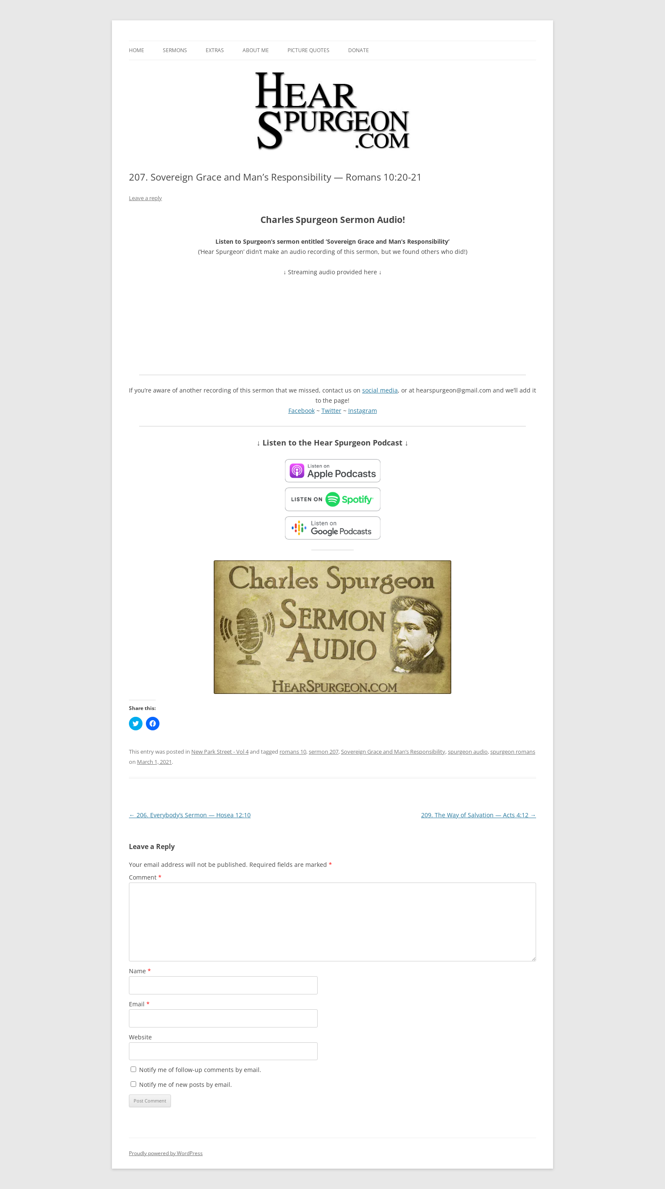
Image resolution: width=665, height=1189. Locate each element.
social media (380, 390)
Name (140, 971)
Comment (145, 877)
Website (140, 1037)
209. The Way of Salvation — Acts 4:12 (478, 815)
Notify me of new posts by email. (185, 1084)
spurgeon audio (468, 751)
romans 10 (292, 751)
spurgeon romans (512, 751)
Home (136, 50)
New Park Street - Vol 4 (220, 751)
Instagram (362, 411)
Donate (358, 50)
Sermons (175, 50)
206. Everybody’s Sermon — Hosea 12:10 (190, 815)
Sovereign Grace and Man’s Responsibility (393, 751)
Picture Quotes (309, 50)
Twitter (331, 411)
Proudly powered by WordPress (166, 1153)
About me (256, 50)
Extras (215, 50)
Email (139, 1004)
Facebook (301, 411)
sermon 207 (323, 751)
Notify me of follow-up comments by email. (200, 1070)
